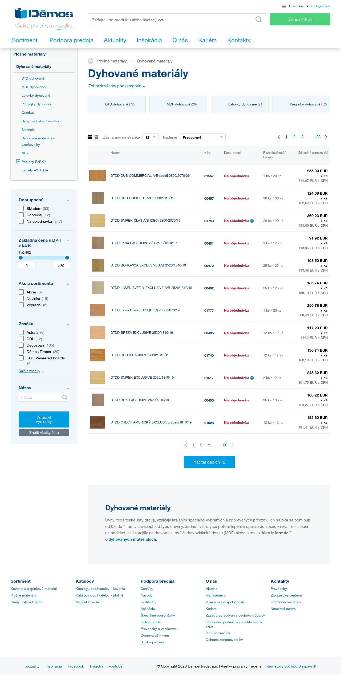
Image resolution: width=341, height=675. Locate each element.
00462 (209, 288)
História (211, 588)
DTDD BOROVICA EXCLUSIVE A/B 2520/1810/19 (148, 265)
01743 (209, 221)
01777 (209, 310)
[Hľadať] (44, 397)
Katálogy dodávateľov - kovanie (100, 588)
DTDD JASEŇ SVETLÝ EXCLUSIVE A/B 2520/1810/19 (151, 288)
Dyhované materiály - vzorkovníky (38, 141)
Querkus (28, 112)
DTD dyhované (33, 78)
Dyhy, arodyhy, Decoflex (40, 121)
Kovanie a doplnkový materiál (34, 588)
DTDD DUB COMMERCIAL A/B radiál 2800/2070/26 (150, 176)
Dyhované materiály (33, 66)
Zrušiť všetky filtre (44, 432)
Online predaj (151, 622)
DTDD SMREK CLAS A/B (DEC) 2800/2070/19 (145, 220)
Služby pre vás (152, 642)
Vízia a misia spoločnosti (225, 602)
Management (216, 595)
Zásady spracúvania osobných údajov (235, 615)
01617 (209, 378)
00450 (209, 400)
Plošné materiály (29, 54)
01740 (209, 355)
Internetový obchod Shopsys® (290, 666)
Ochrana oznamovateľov (224, 639)
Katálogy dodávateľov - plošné (99, 595)
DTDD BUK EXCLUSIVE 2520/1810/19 (140, 400)
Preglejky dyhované (37, 104)
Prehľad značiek (218, 633)
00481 (209, 243)
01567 (209, 176)
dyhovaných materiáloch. (133, 539)
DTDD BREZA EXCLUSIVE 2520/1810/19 (142, 333)
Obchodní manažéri (286, 602)
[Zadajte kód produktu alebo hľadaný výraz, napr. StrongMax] (177, 19)
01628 (209, 423)
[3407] (20, 257)
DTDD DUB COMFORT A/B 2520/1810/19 (142, 198)
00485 (209, 333)
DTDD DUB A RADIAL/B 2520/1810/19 (140, 355)
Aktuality (32, 666)
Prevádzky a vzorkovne (159, 628)
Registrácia (322, 6)
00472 (209, 266)
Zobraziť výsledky (44, 419)
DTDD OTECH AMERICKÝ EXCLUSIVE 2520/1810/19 (151, 422)
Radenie (170, 137)
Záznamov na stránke (121, 137)
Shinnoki (28, 129)
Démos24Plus (299, 19)
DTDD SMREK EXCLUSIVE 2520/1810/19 (142, 377)
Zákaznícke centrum (286, 595)
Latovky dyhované (36, 95)
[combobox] (295, 5)
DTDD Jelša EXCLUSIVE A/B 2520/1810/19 (144, 243)
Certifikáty (148, 602)
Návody (147, 595)
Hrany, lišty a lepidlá (26, 602)
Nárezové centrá (283, 608)
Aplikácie (148, 608)
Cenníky (147, 588)
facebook (76, 666)
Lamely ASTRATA (35, 170)
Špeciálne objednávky (158, 615)
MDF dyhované (33, 87)
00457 (209, 198)
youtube (116, 666)
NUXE (26, 153)
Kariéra (211, 608)
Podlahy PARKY (31, 161)
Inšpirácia (54, 666)
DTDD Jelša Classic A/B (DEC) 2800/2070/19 (145, 310)
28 (318, 136)
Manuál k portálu (89, 602)
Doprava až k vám (155, 635)
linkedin (96, 666)
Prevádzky (279, 588)
